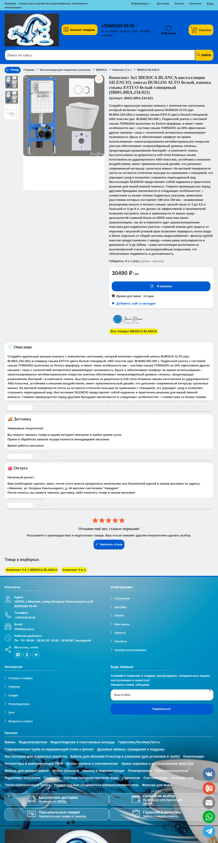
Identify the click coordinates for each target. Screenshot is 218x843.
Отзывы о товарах (21, 676)
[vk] (18, 653)
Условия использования (130, 648)
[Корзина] (201, 29)
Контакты (121, 639)
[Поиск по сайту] (91, 55)
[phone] (209, 788)
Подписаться (161, 707)
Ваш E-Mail (122, 693)
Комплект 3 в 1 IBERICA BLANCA (30, 569)
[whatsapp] (209, 817)
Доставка (120, 605)
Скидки (13, 693)
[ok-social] (27, 653)
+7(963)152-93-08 (118, 25)
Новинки (14, 685)
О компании (122, 596)
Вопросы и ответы (21, 719)
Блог (12, 711)
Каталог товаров (79, 29)
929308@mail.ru (24, 627)
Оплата (119, 614)
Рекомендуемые (19, 702)
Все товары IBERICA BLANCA (132, 331)
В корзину (160, 286)
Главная (29, 69)
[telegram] (35, 653)
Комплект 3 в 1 (70, 569)
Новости (120, 631)
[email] (209, 802)
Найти (204, 55)
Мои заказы (122, 622)
